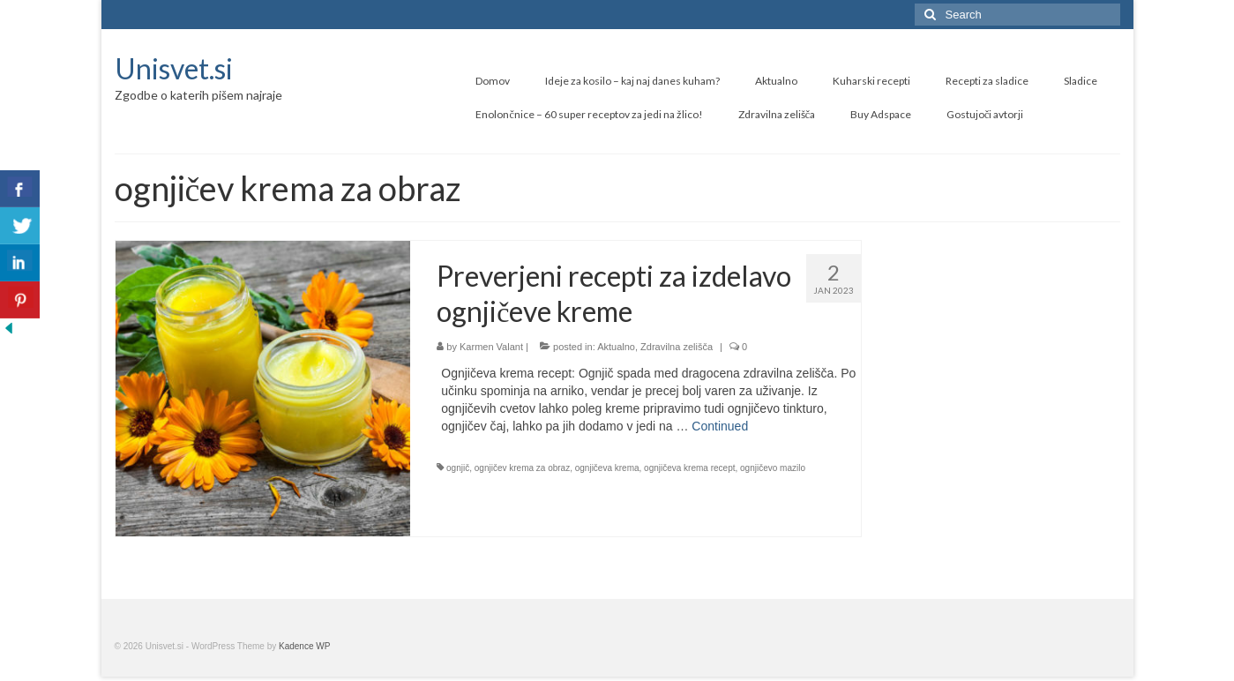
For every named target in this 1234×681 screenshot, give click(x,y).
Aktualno (616, 346)
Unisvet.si (174, 68)
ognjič (457, 468)
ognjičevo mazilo (772, 468)
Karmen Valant (491, 346)
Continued (720, 426)
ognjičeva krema (607, 468)
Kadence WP (304, 646)
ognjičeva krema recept (689, 468)
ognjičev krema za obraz (522, 468)
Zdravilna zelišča (676, 346)
